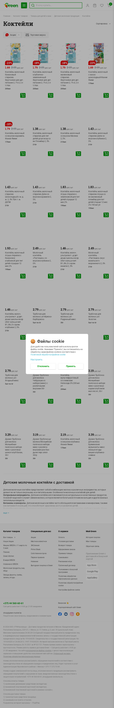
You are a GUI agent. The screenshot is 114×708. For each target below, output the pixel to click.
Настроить (36, 359)
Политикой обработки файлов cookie (48, 354)
